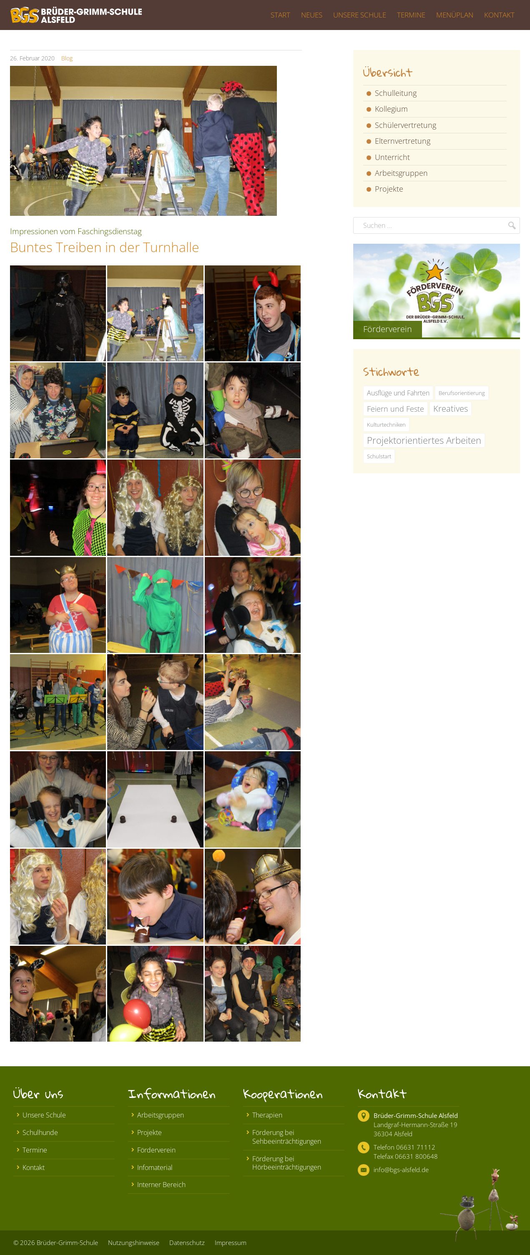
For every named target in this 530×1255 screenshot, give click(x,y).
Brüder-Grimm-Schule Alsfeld (416, 1115)
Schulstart (379, 456)
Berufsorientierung (462, 393)
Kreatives (450, 408)
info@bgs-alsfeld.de (401, 1169)
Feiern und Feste (395, 409)
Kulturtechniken (386, 424)
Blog (67, 58)
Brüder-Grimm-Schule (67, 1242)
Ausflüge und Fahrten (398, 393)
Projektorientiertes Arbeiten (424, 440)
